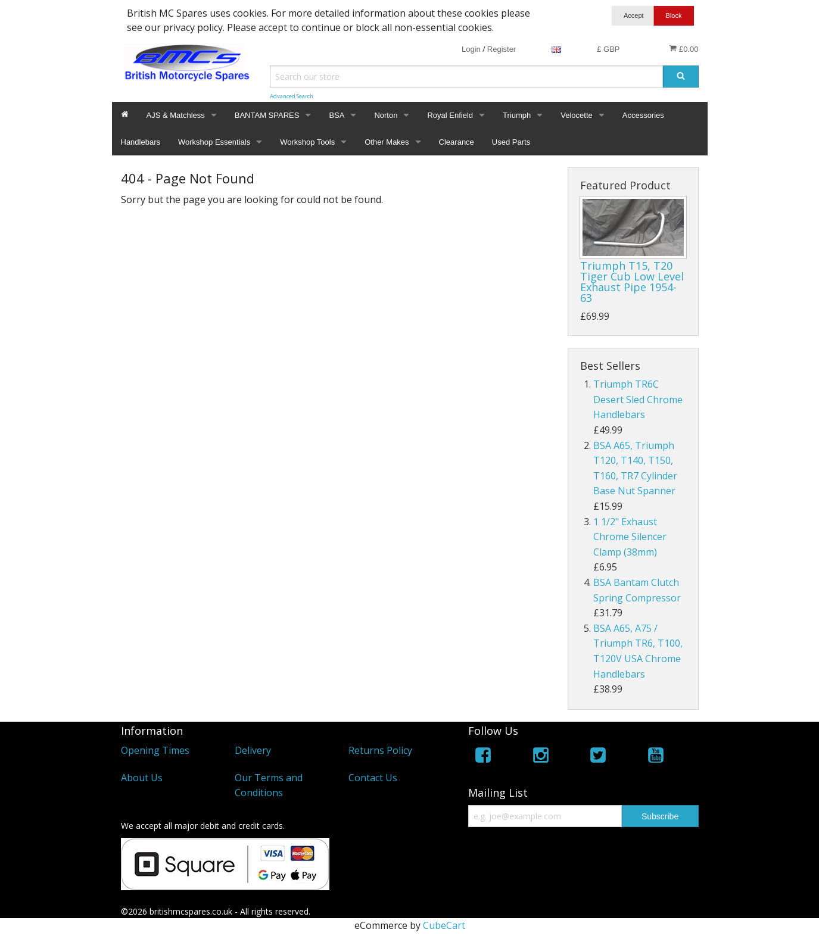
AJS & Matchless (176, 115)
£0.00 (683, 49)
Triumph (517, 115)
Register (501, 49)
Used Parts (511, 142)
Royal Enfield (450, 115)
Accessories (643, 115)
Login (471, 49)
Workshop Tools (307, 142)
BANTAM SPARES (267, 115)
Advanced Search (291, 96)
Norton (385, 115)
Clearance (456, 142)
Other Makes (387, 142)
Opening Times (155, 750)
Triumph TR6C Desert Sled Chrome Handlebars (638, 399)
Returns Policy (380, 750)
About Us (142, 777)
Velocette (576, 115)
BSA (336, 115)
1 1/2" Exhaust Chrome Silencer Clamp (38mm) (630, 537)
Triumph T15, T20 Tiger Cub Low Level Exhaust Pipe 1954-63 (632, 281)
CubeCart (444, 925)
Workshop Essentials (214, 142)
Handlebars (141, 142)
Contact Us (372, 777)
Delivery (253, 750)
